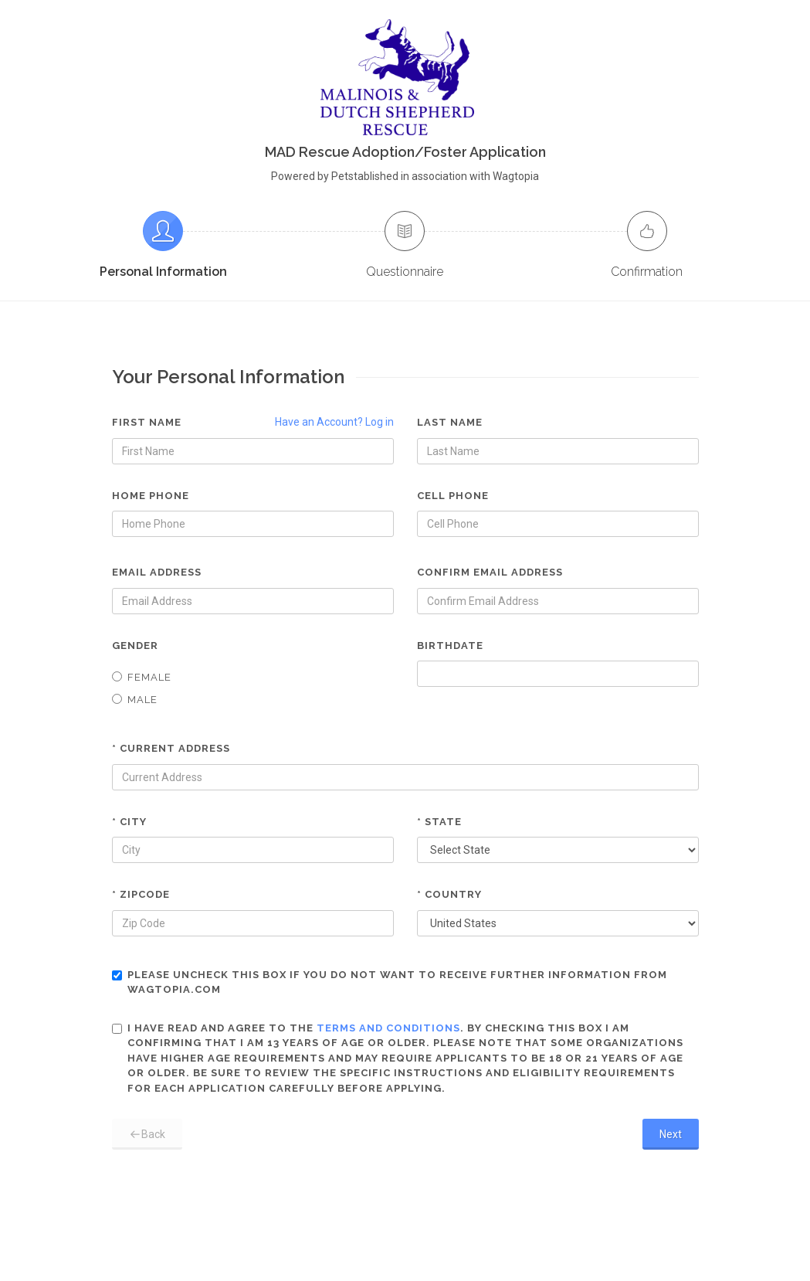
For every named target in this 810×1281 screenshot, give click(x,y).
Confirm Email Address (490, 572)
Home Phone (150, 495)
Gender (135, 645)
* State (439, 821)
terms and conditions (388, 1028)
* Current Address (171, 748)
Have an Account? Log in (334, 422)
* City (129, 821)
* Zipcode (141, 894)
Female (141, 677)
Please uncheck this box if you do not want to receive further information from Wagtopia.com (389, 982)
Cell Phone (453, 495)
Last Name (450, 422)
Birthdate (450, 645)
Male (135, 699)
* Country (449, 894)
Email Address (157, 572)
